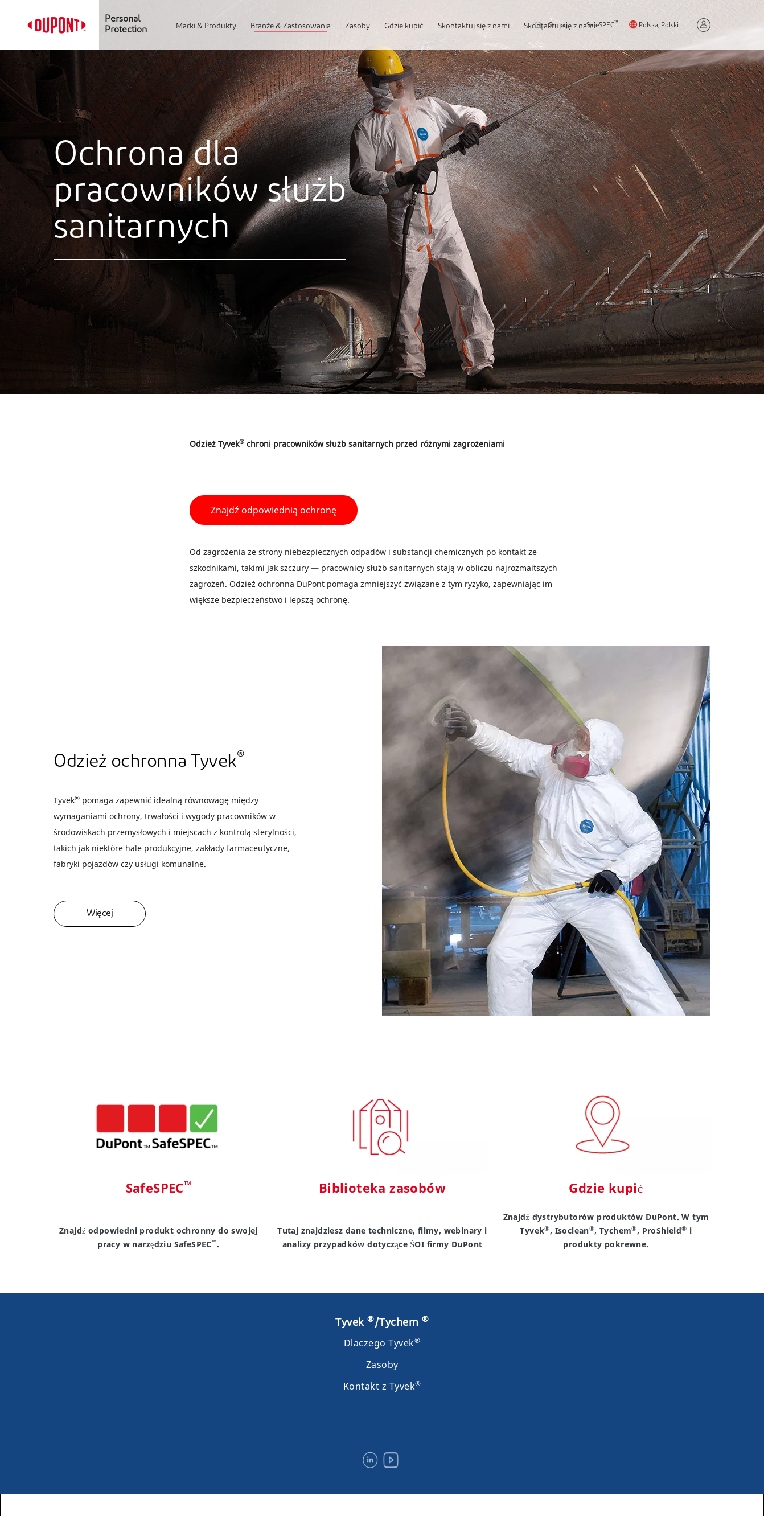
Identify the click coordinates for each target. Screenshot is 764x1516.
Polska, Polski (659, 26)
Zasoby (357, 26)
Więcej (100, 913)
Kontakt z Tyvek (382, 1386)
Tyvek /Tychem (382, 1322)
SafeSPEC (602, 26)
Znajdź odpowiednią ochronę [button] (273, 510)
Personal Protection (126, 25)
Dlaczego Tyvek (382, 1343)
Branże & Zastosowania (290, 26)
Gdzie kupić (404, 26)
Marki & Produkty (206, 26)
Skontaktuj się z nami (474, 26)
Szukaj (551, 26)
